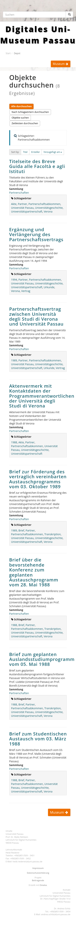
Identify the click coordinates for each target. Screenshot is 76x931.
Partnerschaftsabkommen (44, 204)
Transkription (52, 534)
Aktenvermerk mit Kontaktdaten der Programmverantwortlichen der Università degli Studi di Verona (41, 396)
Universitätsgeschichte (49, 207)
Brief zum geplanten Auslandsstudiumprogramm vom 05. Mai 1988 (42, 659)
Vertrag (25, 291)
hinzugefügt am (52, 152)
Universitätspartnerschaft (26, 211)
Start (8, 53)
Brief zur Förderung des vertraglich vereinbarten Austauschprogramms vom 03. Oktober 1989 (38, 479)
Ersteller (35, 152)
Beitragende (38, 880)
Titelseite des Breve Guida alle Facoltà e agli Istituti (37, 166)
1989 (14, 360)
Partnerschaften (19, 192)
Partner (22, 204)
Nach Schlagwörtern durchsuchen (30, 112)
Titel (25, 152)
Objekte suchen (20, 117)
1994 (14, 279)
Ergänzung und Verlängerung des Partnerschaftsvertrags (36, 234)
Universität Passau (22, 207)
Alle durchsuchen (21, 106)
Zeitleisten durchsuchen (25, 123)
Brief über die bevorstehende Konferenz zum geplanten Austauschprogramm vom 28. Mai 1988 (33, 572)
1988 (14, 442)
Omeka (43, 885)
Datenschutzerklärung (38, 872)
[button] (25, 152)
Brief (21, 530)
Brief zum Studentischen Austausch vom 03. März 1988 (38, 739)
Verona (48, 211)
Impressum (38, 868)
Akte (14, 204)
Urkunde (49, 287)
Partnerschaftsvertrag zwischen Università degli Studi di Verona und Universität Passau (36, 316)
